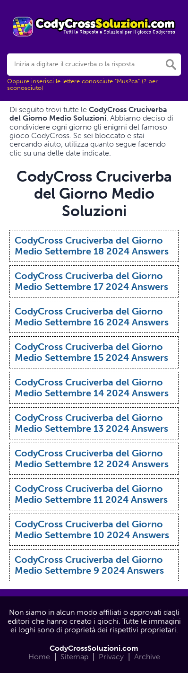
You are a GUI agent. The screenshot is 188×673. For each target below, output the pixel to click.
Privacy (111, 656)
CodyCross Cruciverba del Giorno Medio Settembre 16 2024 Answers (92, 317)
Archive (147, 656)
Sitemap (74, 656)
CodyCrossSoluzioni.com (94, 648)
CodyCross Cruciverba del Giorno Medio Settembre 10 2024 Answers (92, 529)
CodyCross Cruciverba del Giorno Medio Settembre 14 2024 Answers (92, 387)
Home (39, 656)
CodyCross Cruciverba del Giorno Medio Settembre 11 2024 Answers (91, 494)
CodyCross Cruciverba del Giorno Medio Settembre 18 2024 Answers (92, 246)
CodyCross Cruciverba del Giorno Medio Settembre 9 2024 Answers (89, 565)
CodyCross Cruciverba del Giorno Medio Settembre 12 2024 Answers (92, 458)
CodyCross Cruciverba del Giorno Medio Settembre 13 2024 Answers (91, 423)
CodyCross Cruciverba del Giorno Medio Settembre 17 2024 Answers (91, 281)
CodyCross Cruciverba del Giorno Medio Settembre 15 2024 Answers (91, 352)
